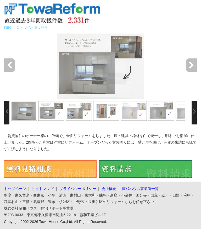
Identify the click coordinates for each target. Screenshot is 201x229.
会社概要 (109, 189)
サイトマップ (43, 189)
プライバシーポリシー (77, 189)
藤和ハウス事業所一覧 (140, 189)
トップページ (15, 189)
